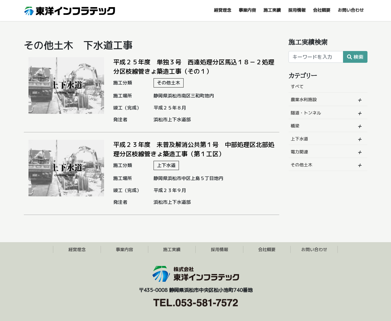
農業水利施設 (304, 99)
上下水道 (299, 139)
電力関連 (299, 152)
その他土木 (301, 165)
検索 (355, 57)
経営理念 (77, 249)
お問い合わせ (314, 249)
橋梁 (295, 126)
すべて (297, 86)
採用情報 (219, 249)
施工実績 (171, 249)
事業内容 (124, 249)
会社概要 (267, 249)
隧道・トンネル (306, 113)
